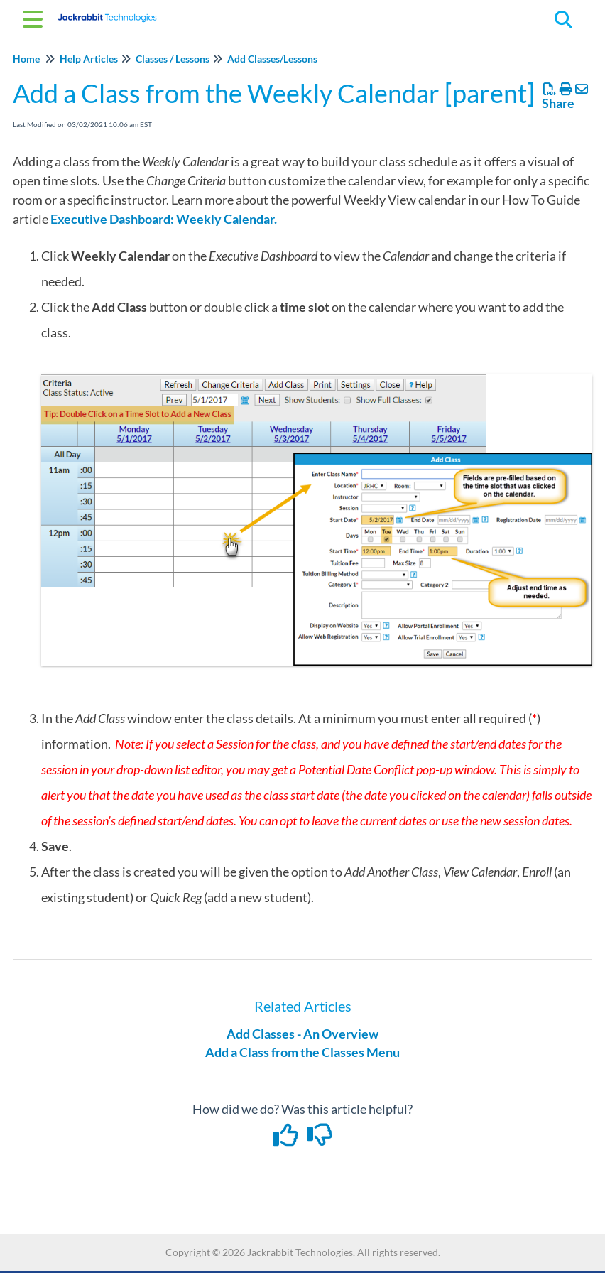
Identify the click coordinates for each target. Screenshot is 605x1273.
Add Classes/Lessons (272, 59)
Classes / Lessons (172, 59)
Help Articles (89, 59)
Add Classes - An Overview (302, 1033)
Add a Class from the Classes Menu (302, 1052)
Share (558, 103)
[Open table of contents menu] (35, 17)
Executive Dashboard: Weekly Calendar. (163, 219)
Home (26, 59)
